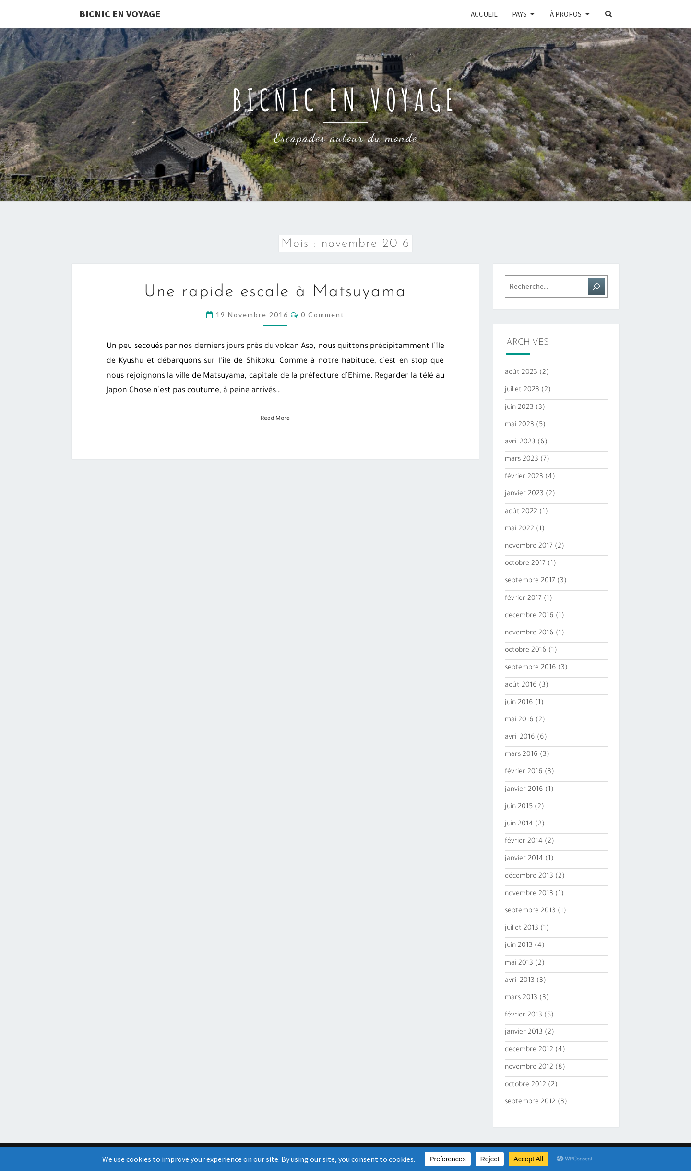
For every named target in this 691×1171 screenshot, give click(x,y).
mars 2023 (521, 460)
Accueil (484, 14)
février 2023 (524, 477)
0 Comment (323, 315)
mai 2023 (519, 425)
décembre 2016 (529, 616)
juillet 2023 (522, 390)
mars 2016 (521, 755)
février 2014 (524, 842)
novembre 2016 (529, 633)
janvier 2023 (524, 494)
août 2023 (521, 373)
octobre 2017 (525, 564)
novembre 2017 (529, 546)
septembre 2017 (530, 581)
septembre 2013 (530, 911)
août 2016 (521, 686)
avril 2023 (520, 442)
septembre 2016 (530, 668)
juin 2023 (519, 408)
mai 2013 (519, 964)
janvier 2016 (524, 790)
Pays (519, 14)
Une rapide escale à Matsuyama (275, 292)
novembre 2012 (529, 1068)
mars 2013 (521, 998)
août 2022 (521, 512)
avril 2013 (520, 981)
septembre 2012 (530, 1102)
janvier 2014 (524, 859)
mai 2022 (519, 529)
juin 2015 (519, 807)
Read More (278, 418)
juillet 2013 (521, 928)
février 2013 (523, 1015)
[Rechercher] (596, 286)
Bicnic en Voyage (119, 14)
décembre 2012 (529, 1050)
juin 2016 (519, 703)
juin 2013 (519, 946)
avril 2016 (520, 737)
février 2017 (523, 599)
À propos (566, 14)
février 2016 (524, 772)
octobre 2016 (526, 651)
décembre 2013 (529, 877)
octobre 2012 (525, 1085)
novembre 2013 (529, 894)
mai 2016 (519, 720)
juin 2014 (519, 824)
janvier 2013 (524, 1033)
